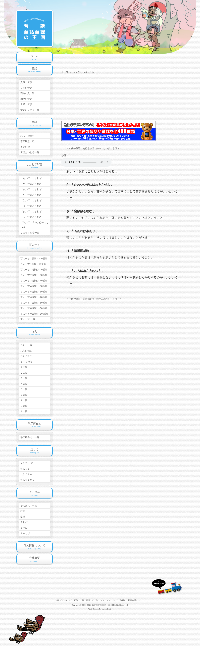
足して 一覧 (26, 463)
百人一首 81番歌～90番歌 (33, 308)
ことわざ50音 (34, 166)
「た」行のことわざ (30, 194)
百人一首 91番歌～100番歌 (34, 313)
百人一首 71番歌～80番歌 (33, 302)
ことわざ (82, 72)
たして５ (25, 468)
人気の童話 (26, 82)
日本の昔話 (26, 87)
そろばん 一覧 (28, 505)
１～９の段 (26, 361)
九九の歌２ (26, 356)
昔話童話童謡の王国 (101, 605)
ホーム (34, 58)
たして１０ (26, 474)
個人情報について (34, 547)
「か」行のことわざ (30, 183)
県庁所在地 (34, 425)
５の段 (23, 389)
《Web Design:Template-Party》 (99, 609)
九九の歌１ (26, 350)
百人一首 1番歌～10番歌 (33, 264)
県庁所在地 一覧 (29, 437)
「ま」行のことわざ (30, 211)
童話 (34, 70)
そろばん (34, 493)
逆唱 (22, 516)
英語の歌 (25, 146)
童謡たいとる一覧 (29, 152)
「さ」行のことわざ (30, 189)
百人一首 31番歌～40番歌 (33, 280)
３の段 (23, 378)
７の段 (23, 400)
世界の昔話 (26, 104)
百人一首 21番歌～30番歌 (33, 275)
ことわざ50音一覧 (29, 232)
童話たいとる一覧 (29, 110)
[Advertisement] (122, 97)
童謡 (34, 124)
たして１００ (27, 479)
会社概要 (34, 559)
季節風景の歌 (27, 141)
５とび (23, 527)
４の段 (23, 383)
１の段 (23, 367)
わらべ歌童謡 (27, 135)
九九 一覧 (26, 345)
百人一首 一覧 (27, 319)
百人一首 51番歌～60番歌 (33, 291)
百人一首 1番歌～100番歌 (33, 258)
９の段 (23, 411)
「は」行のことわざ (30, 206)
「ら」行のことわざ (30, 217)
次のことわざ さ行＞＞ (109, 148)
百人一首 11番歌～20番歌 (33, 269)
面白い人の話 (27, 93)
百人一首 (34, 246)
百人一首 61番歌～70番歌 (33, 297)
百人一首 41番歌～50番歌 (33, 286)
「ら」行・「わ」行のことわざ (34, 224)
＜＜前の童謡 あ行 (76, 148)
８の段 (23, 406)
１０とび (25, 533)
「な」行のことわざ (30, 200)
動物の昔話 (26, 98)
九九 (34, 333)
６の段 (23, 394)
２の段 (23, 372)
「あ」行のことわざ (30, 178)
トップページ (68, 72)
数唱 (22, 511)
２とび (23, 522)
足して (34, 451)
